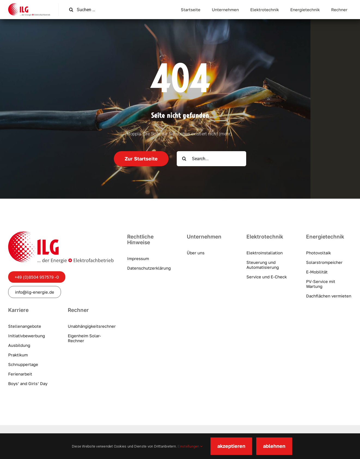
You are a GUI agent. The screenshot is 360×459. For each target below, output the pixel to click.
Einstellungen (190, 446)
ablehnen (274, 446)
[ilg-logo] (29, 5)
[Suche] (71, 9)
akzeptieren (231, 446)
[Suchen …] (94, 9)
